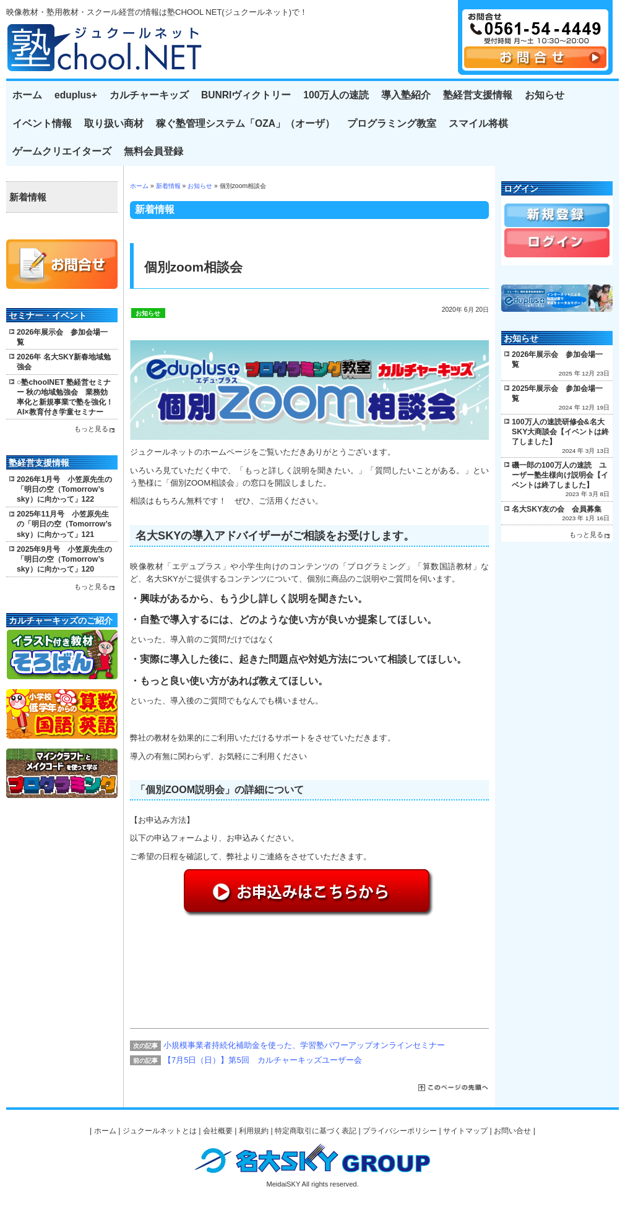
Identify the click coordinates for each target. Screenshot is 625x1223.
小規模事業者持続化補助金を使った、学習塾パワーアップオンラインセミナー (304, 1045)
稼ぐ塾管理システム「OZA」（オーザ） (245, 123)
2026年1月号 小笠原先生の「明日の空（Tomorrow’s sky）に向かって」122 (64, 489)
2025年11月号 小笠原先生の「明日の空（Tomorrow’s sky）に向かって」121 (64, 524)
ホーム (27, 95)
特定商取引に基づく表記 (315, 1130)
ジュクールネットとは (160, 1130)
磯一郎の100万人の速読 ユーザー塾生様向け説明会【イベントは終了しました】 (560, 475)
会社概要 (218, 1130)
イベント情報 (42, 123)
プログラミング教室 (391, 123)
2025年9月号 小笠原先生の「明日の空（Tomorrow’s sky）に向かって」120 (64, 559)
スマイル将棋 (478, 123)
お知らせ (544, 95)
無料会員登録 (153, 151)
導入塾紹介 (406, 95)
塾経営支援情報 (477, 95)
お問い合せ (512, 1130)
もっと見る (91, 428)
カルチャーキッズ (149, 95)
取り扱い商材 (114, 123)
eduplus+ (75, 95)
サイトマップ (465, 1130)
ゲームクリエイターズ (61, 151)
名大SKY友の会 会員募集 (556, 509)
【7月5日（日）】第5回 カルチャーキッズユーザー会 (262, 1060)
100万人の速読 (336, 95)
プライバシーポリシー (400, 1130)
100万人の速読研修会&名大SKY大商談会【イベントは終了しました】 (560, 432)
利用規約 (254, 1130)
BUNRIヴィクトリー (246, 95)
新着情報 (168, 185)
